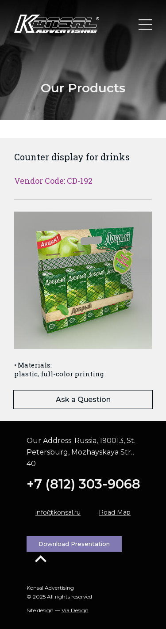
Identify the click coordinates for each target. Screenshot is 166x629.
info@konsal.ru (58, 512)
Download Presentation (74, 543)
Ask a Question (83, 399)
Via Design (75, 610)
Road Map (115, 512)
